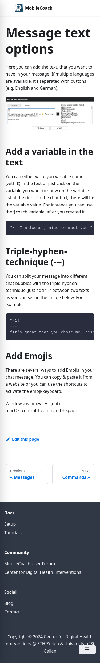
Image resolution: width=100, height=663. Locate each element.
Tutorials (13, 533)
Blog (8, 603)
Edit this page (22, 439)
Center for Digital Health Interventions (42, 572)
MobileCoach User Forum (29, 564)
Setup (10, 524)
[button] (8, 8)
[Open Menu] (87, 649)
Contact (12, 612)
